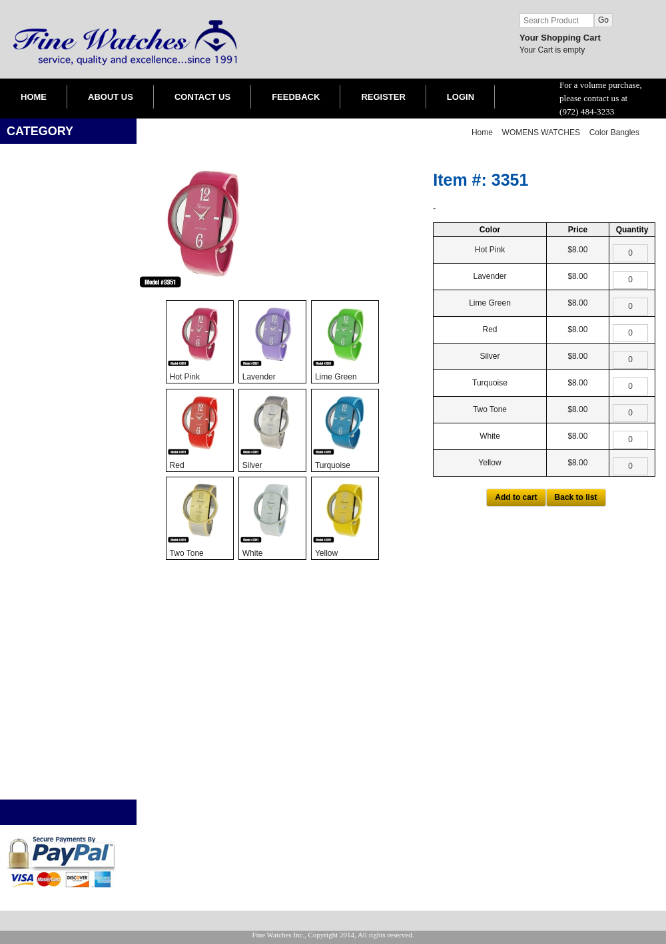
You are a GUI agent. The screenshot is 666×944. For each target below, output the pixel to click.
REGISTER (383, 97)
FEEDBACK (296, 97)
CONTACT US (202, 97)
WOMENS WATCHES (541, 132)
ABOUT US (110, 97)
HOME (34, 97)
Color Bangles (614, 132)
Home (482, 132)
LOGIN (460, 97)
